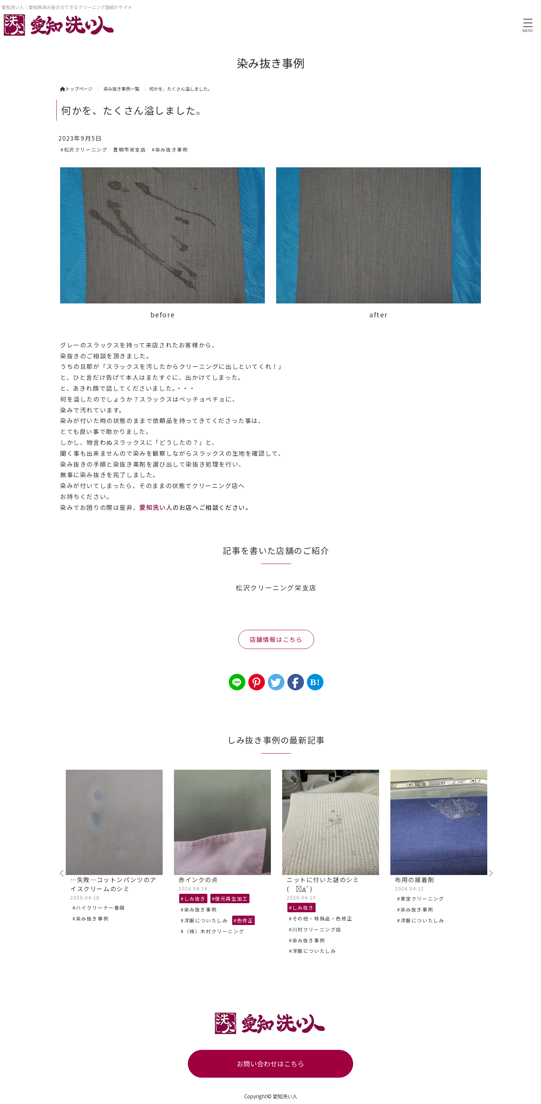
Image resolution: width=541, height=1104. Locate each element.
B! (315, 682)
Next (490, 873)
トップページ (76, 88)
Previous (62, 873)
